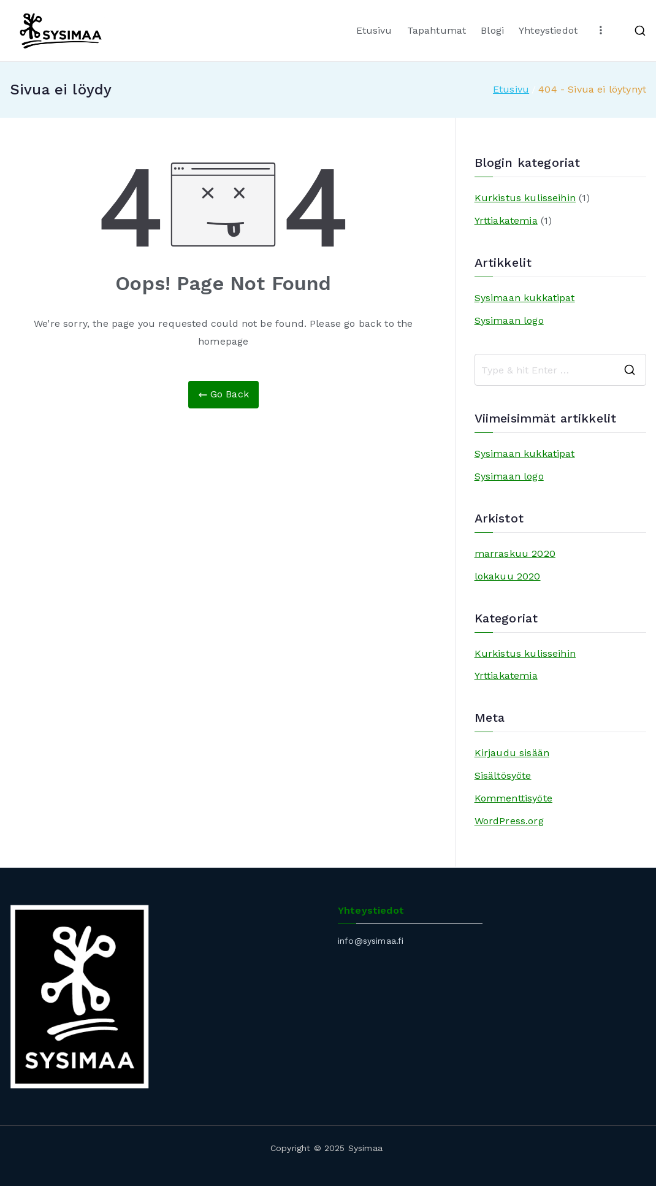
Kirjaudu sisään (512, 753)
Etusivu (374, 30)
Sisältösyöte (503, 775)
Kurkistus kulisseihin (525, 198)
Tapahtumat (437, 30)
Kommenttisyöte (513, 798)
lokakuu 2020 (508, 576)
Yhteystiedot (548, 30)
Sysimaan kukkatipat (525, 298)
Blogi (492, 30)
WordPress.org (509, 821)
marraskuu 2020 (515, 553)
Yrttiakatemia (506, 220)
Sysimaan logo (509, 320)
